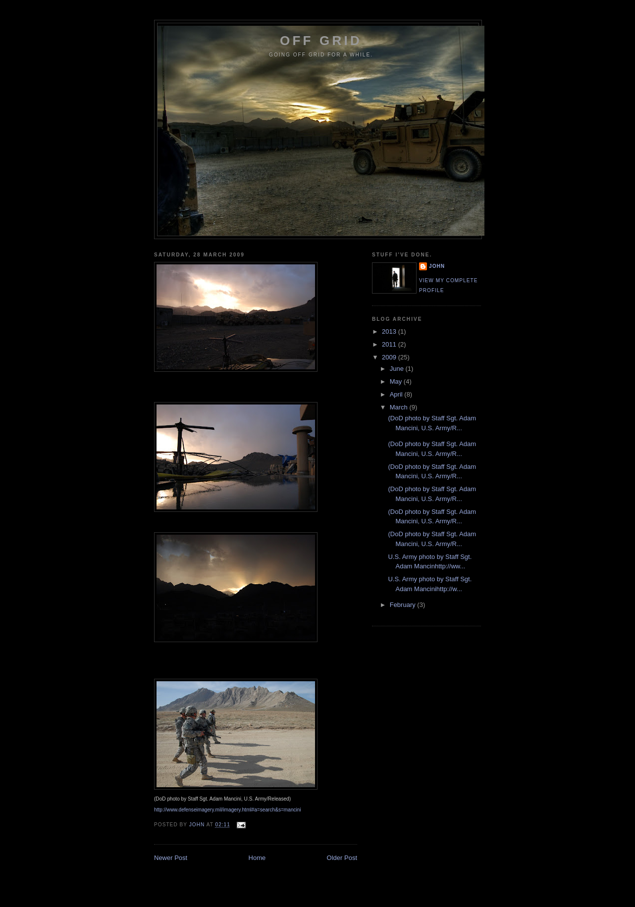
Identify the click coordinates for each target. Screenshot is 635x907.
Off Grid (321, 40)
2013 (390, 331)
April (397, 394)
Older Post (342, 857)
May (397, 381)
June (398, 368)
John (437, 266)
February (404, 604)
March (400, 407)
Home (257, 857)
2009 (390, 357)
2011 (390, 344)
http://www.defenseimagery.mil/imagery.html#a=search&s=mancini (227, 809)
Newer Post (170, 857)
